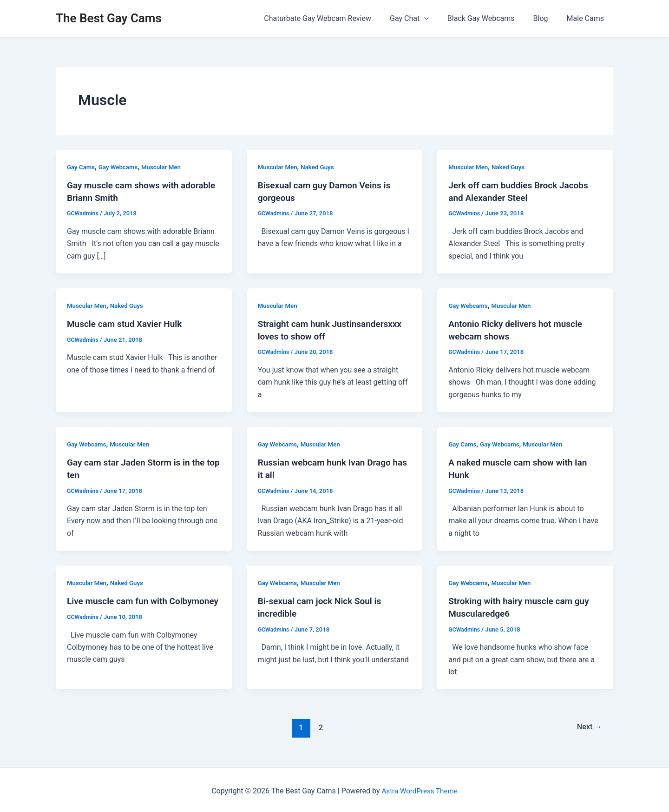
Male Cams (587, 18)
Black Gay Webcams (490, 18)
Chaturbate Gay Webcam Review (334, 18)
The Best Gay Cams (109, 18)
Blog (546, 18)
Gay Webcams (120, 167)
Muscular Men (166, 167)
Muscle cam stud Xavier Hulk (127, 323)
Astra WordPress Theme (419, 788)
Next (588, 725)
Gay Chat (422, 18)
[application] (437, 18)
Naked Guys (320, 167)
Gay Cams (81, 167)
